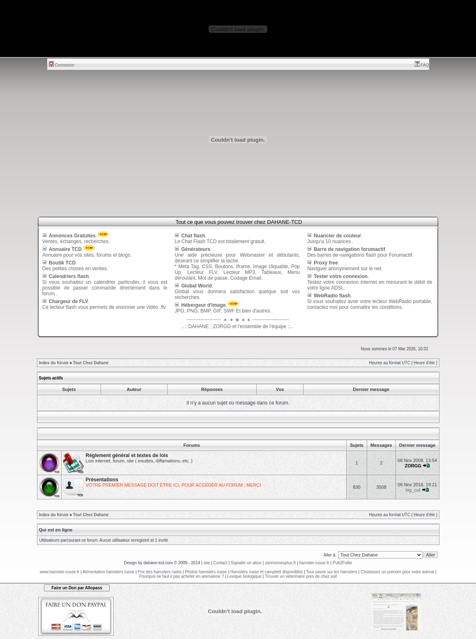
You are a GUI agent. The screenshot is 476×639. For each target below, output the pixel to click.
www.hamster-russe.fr (60, 572)
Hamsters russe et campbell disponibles (266, 572)
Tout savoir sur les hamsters (331, 572)
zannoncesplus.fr (280, 563)
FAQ (422, 65)
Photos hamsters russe (206, 572)
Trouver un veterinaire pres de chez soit (301, 576)
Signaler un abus (246, 563)
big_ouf (413, 489)
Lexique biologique (244, 576)
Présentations (102, 480)
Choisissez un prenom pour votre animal (397, 572)
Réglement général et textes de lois (127, 455)
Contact (220, 563)
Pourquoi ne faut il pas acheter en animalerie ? (181, 576)
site (206, 563)
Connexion (62, 65)
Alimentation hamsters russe (108, 572)
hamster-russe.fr (314, 563)
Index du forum (54, 363)
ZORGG (413, 465)
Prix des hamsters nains (160, 572)
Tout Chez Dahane (90, 363)
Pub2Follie (342, 563)
